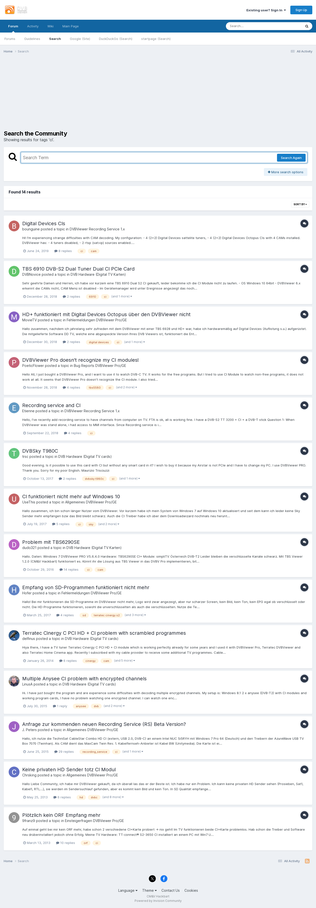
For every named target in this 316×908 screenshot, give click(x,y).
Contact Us (170, 890)
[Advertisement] (158, 95)
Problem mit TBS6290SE (51, 542)
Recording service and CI (51, 405)
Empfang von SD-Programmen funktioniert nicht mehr (85, 587)
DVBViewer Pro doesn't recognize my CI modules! (80, 360)
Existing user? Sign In (266, 10)
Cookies (191, 890)
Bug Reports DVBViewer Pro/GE (100, 365)
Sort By (300, 204)
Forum (13, 28)
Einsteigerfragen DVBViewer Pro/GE (94, 821)
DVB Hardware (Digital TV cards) (85, 456)
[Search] (250, 26)
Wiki (50, 26)
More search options (285, 172)
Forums (9, 39)
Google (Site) (80, 39)
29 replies (64, 752)
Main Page (70, 26)
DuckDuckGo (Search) (115, 39)
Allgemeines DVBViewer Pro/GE (91, 502)
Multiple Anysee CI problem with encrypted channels (84, 679)
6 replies (68, 661)
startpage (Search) (156, 39)
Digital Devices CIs (43, 223)
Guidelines (32, 39)
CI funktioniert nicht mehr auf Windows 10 (71, 496)
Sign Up (301, 10)
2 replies (71, 296)
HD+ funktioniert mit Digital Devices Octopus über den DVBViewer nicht (106, 314)
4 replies (71, 387)
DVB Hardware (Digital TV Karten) (98, 274)
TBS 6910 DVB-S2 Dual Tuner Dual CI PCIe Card (78, 269)
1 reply (60, 706)
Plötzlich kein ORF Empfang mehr (61, 815)
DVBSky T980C (40, 451)
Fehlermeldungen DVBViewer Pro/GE (97, 320)
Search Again (291, 158)
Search (55, 39)
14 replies (69, 569)
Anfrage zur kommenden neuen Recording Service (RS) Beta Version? (104, 724)
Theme (149, 890)
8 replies (63, 251)
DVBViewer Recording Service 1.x (97, 229)
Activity (33, 26)
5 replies (61, 524)
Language (128, 890)
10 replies (65, 843)
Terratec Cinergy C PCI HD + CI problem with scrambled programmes (104, 633)
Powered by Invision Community (158, 901)
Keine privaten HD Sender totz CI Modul (69, 769)
